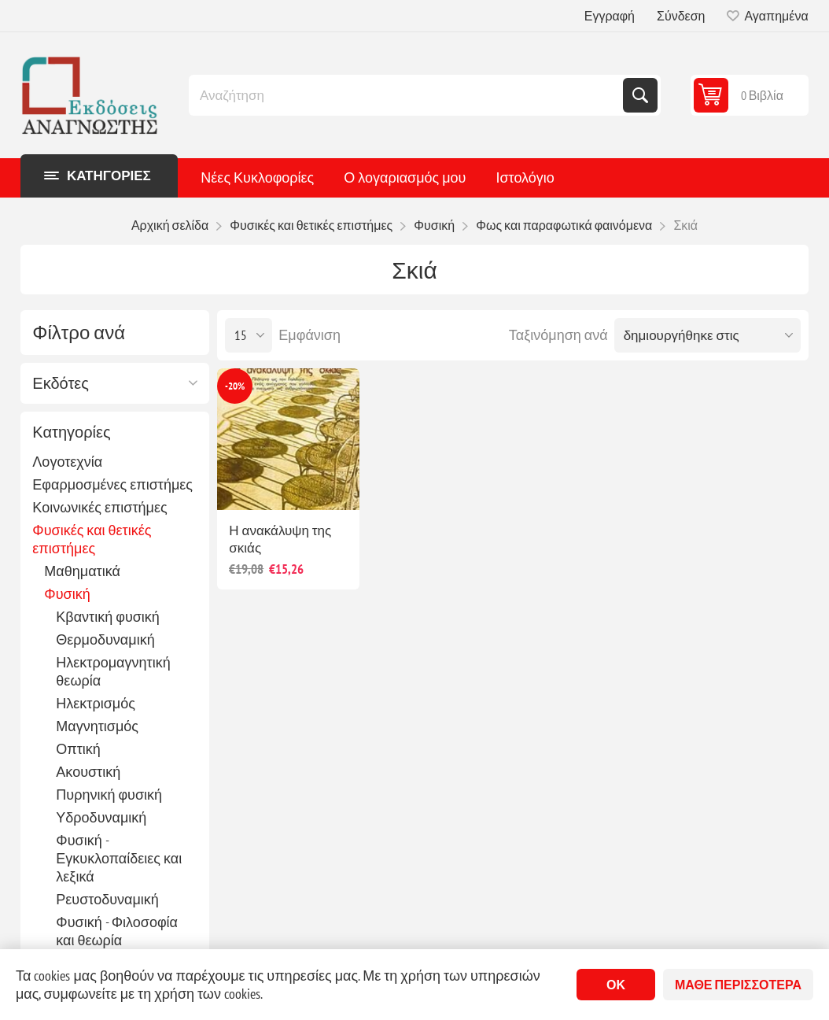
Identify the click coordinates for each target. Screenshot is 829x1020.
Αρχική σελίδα (169, 225)
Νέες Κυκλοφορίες (257, 177)
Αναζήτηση (640, 95)
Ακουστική (88, 772)
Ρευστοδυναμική (107, 899)
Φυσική (67, 594)
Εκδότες (60, 383)
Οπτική (78, 749)
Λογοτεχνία (67, 462)
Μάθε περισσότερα (738, 984)
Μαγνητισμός (97, 726)
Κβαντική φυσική (108, 617)
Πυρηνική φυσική (109, 794)
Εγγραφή (609, 16)
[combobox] (407, 95)
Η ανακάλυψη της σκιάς (280, 539)
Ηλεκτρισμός (95, 703)
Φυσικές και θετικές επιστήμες (91, 539)
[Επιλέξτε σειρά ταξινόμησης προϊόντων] (707, 335)
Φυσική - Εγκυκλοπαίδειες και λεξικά (119, 858)
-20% (235, 386)
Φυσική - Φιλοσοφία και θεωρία (117, 931)
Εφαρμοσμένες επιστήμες (112, 484)
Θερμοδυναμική (105, 639)
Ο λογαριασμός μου (405, 177)
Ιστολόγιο (525, 177)
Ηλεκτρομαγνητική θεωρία (113, 671)
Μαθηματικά (82, 571)
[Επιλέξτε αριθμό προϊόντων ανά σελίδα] (248, 335)
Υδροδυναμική (101, 817)
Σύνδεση (681, 16)
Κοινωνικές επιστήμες (99, 507)
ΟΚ (615, 984)
